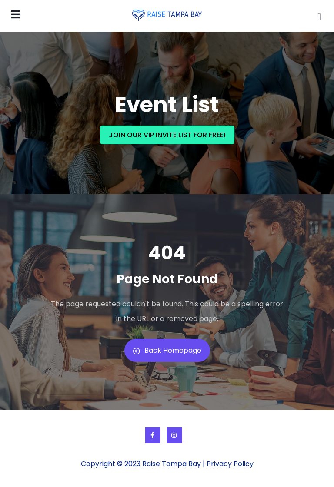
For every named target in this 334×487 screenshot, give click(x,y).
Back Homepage (167, 350)
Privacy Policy (230, 464)
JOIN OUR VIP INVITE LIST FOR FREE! (167, 135)
